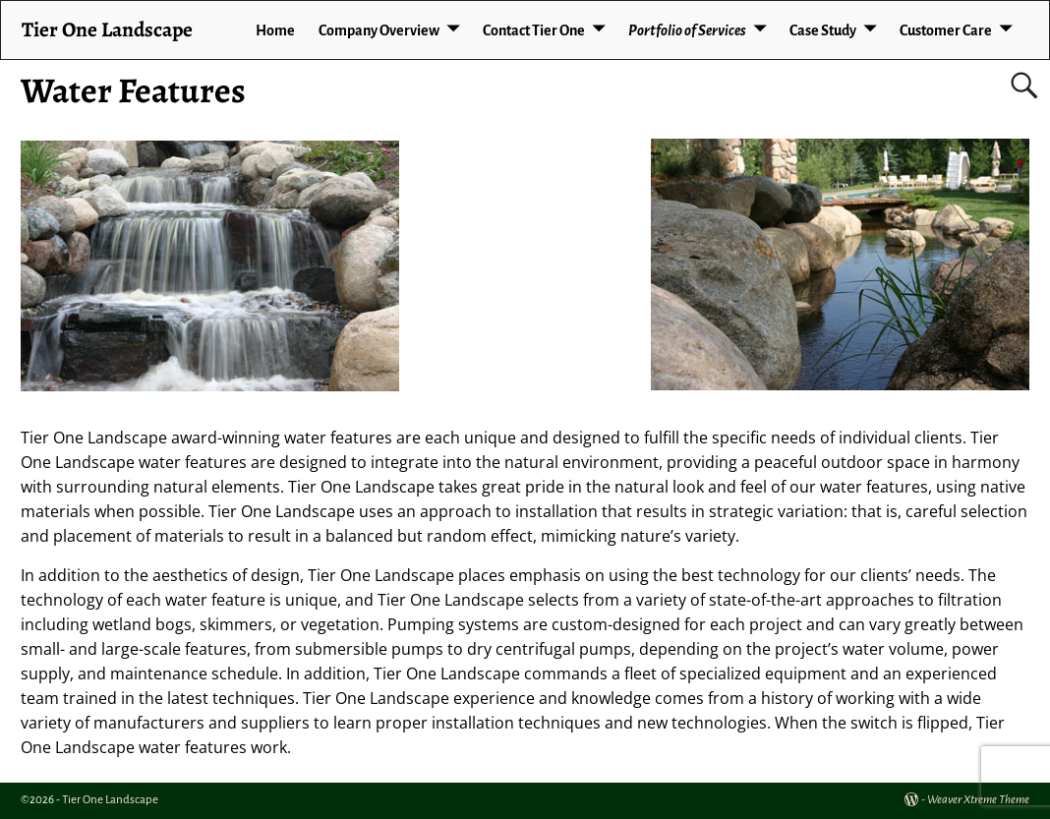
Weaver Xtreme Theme (978, 799)
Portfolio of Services (687, 30)
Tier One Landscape (107, 29)
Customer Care (946, 30)
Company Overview (379, 30)
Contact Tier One (534, 30)
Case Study (822, 30)
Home (275, 30)
